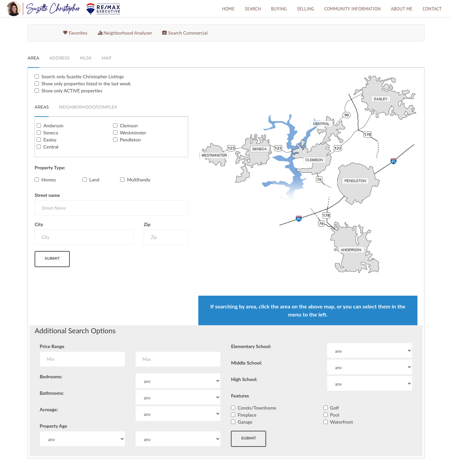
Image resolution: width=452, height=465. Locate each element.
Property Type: (50, 167)
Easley (49, 139)
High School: (244, 379)
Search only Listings (82, 76)
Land (94, 179)
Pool (334, 415)
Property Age (53, 426)
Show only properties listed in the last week (86, 83)
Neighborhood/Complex (88, 107)
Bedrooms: (51, 376)
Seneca (50, 132)
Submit (52, 258)
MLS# (85, 57)
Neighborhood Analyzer (125, 33)
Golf (334, 408)
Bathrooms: (52, 393)
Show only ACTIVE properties (71, 90)
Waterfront (341, 422)
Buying (279, 9)
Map (106, 57)
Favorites (75, 33)
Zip (147, 224)
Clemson (129, 125)
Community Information (352, 9)
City (39, 224)
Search (253, 9)
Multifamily (138, 179)
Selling (305, 9)
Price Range (52, 346)
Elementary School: (251, 346)
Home (228, 9)
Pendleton (130, 139)
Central (50, 147)
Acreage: (49, 409)
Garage (245, 422)
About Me (402, 9)
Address (59, 57)
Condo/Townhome (257, 408)
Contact (432, 9)
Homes (48, 179)
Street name (47, 195)
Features (240, 395)
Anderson (53, 125)
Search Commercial (184, 33)
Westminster (133, 132)
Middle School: (246, 363)
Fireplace (247, 415)
